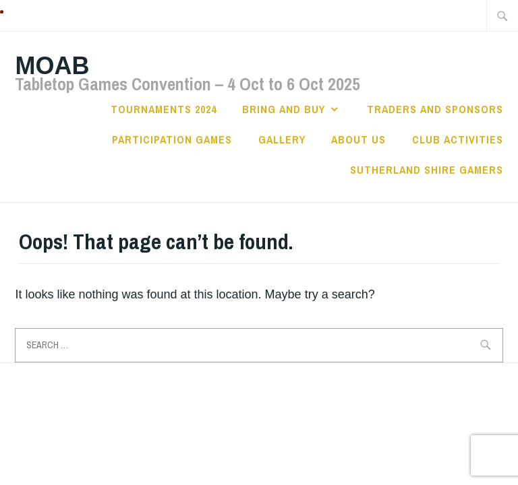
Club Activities (457, 139)
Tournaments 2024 (164, 109)
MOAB (52, 65)
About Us (358, 139)
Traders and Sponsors (435, 109)
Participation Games (172, 139)
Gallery (282, 139)
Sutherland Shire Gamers (426, 169)
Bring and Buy (283, 109)
